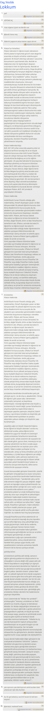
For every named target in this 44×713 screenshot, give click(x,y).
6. (1, 48)
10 (33, 16)
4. (1, 34)
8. (1, 687)
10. (1, 706)
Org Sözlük (7, 2)
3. (1, 27)
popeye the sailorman (26, 709)
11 (33, 709)
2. (1, 20)
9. (1, 696)
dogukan (29, 16)
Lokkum (8, 7)
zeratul (30, 702)
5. (1, 41)
